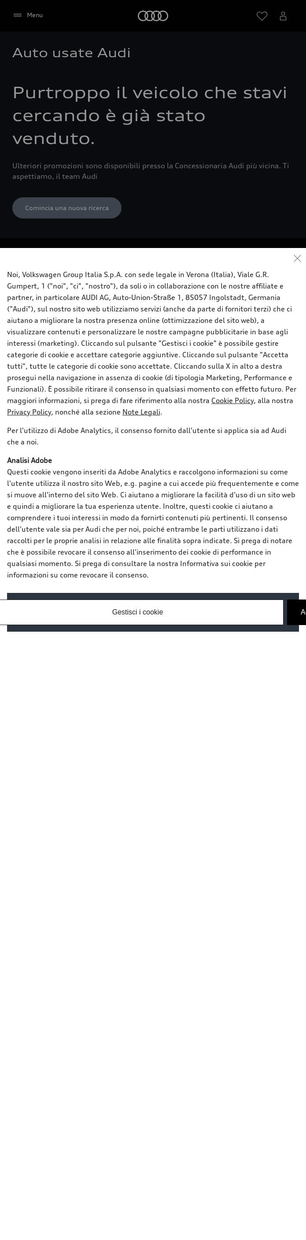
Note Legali (141, 411)
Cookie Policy (232, 400)
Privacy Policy (29, 411)
